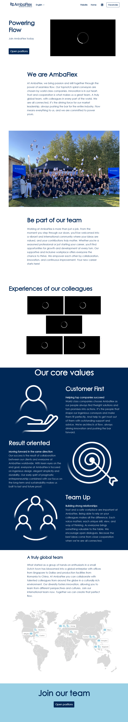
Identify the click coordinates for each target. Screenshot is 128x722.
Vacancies (113, 5)
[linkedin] (102, 4)
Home (93, 5)
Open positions (19, 51)
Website (83, 5)
